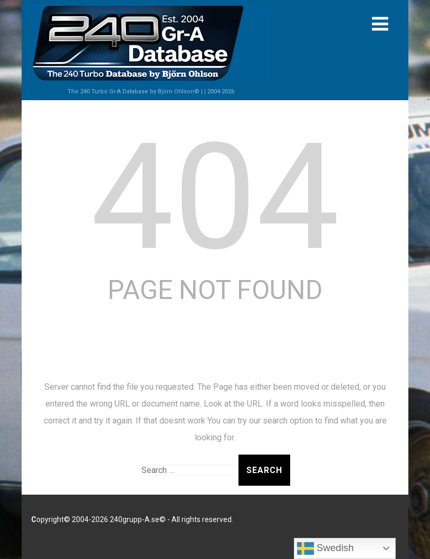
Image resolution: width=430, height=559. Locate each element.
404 (215, 197)
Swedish (325, 548)
